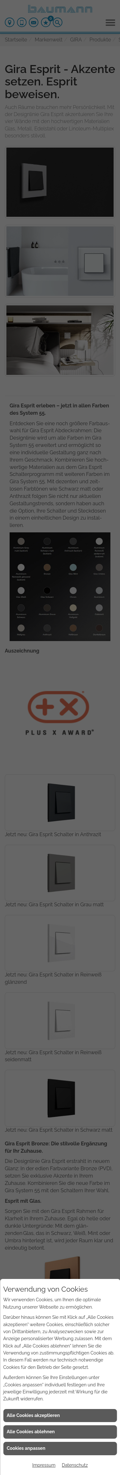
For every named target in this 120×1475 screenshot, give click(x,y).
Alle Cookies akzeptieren (33, 1415)
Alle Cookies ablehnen (31, 1431)
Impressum (44, 1465)
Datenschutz (75, 1465)
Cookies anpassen (26, 1448)
